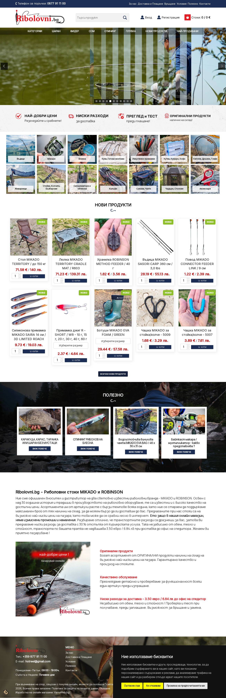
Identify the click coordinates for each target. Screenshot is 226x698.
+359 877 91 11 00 (35, 656)
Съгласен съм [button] (132, 685)
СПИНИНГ (110, 31)
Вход (148, 17)
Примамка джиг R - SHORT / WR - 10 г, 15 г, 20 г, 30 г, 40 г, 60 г (71, 335)
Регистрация (170, 17)
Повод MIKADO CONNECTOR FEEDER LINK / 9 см (197, 264)
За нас (133, 3)
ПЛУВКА (131, 31)
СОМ (91, 31)
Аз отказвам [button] (153, 685)
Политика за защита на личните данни (75, 688)
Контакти (204, 3)
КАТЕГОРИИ (35, 31)
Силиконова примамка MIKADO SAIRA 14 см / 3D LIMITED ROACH (29, 335)
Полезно (193, 3)
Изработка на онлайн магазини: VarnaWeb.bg (42, 692)
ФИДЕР (74, 31)
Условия (182, 3)
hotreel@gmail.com (37, 661)
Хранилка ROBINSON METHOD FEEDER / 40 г (113, 264)
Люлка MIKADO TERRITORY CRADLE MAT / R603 (71, 264)
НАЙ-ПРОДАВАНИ (187, 31)
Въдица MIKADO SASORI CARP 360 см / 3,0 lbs (155, 264)
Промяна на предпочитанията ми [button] (186, 685)
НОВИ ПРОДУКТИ (156, 31)
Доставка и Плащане (150, 3)
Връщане (169, 3)
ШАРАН (56, 31)
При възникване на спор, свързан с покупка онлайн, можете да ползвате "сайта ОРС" (68, 684)
